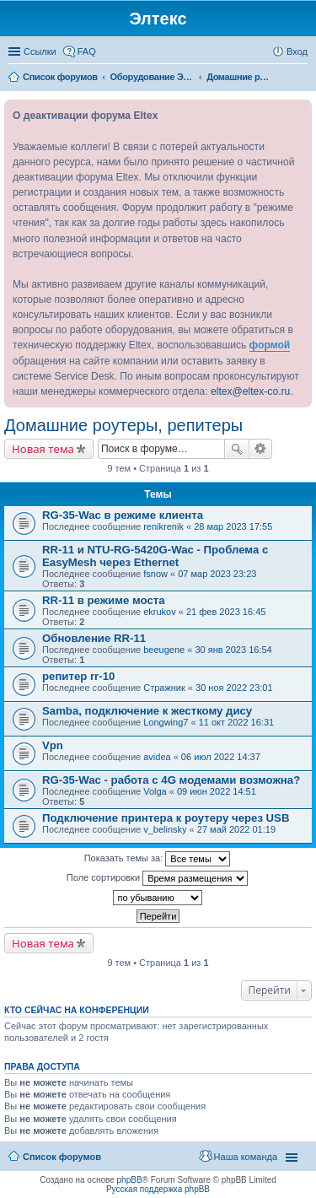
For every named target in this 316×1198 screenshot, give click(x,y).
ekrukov (159, 612)
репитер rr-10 (78, 676)
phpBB (129, 1180)
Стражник (164, 688)
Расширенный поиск (260, 449)
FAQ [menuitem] (87, 51)
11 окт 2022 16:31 (237, 722)
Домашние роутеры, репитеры (123, 425)
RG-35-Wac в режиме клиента (122, 515)
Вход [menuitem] (297, 51)
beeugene (164, 650)
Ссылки (40, 51)
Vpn (52, 745)
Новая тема (43, 448)
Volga (155, 791)
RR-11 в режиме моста (103, 600)
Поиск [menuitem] (302, 78)
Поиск (236, 449)
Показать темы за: (157, 858)
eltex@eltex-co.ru (250, 391)
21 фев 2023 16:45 (225, 612)
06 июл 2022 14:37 (220, 757)
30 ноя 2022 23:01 (234, 688)
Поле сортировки (157, 878)
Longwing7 (165, 722)
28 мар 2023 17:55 (233, 526)
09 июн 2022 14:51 (216, 791)
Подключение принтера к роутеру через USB (165, 818)
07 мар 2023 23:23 (217, 574)
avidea (156, 757)
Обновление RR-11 (94, 638)
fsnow (155, 574)
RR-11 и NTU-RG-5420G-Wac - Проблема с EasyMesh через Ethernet (155, 556)
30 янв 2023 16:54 (233, 650)
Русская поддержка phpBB (158, 1189)
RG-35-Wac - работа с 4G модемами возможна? (171, 780)
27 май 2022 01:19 (236, 829)
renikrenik (163, 526)
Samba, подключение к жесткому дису (147, 710)
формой (270, 345)
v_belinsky (164, 829)
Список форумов (62, 1157)
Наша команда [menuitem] (245, 1157)
